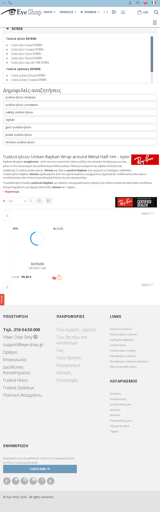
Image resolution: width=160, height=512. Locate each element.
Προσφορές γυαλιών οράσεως (129, 361)
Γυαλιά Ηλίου (15, 380)
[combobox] (17, 201)
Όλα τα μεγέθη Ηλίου (123, 367)
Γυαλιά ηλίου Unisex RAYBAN (26, 54)
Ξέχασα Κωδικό (119, 426)
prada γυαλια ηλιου (18, 135)
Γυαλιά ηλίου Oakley (123, 350)
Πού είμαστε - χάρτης (76, 329)
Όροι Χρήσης (68, 357)
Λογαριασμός (118, 399)
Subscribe (40, 469)
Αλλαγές (64, 372)
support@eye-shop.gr (23, 344)
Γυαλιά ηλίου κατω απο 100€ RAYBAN (30, 62)
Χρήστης (115, 410)
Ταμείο (114, 431)
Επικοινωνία (14, 359)
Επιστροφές (67, 380)
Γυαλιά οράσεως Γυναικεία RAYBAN (28, 80)
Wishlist (115, 415)
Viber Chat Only (20, 337)
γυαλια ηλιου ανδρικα (20, 97)
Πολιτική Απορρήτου (22, 395)
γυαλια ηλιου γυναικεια (21, 105)
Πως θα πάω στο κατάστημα (71, 339)
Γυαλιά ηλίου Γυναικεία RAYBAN (27, 49)
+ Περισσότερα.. (11, 191)
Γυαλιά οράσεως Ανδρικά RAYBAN (28, 75)
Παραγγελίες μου (121, 420)
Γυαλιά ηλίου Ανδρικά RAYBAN (26, 45)
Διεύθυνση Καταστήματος (16, 369)
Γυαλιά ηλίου (118, 345)
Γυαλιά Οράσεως (19, 387)
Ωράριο (10, 352)
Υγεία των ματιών (121, 329)
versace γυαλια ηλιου (20, 142)
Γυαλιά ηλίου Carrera (123, 334)
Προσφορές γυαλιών (123, 356)
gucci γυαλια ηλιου (18, 127)
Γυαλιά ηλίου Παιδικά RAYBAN (26, 58)
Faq (59, 350)
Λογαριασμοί (68, 365)
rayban (10, 120)
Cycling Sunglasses (122, 340)
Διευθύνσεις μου (120, 404)
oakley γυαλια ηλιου (19, 112)
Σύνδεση (115, 393)
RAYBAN (17, 28)
